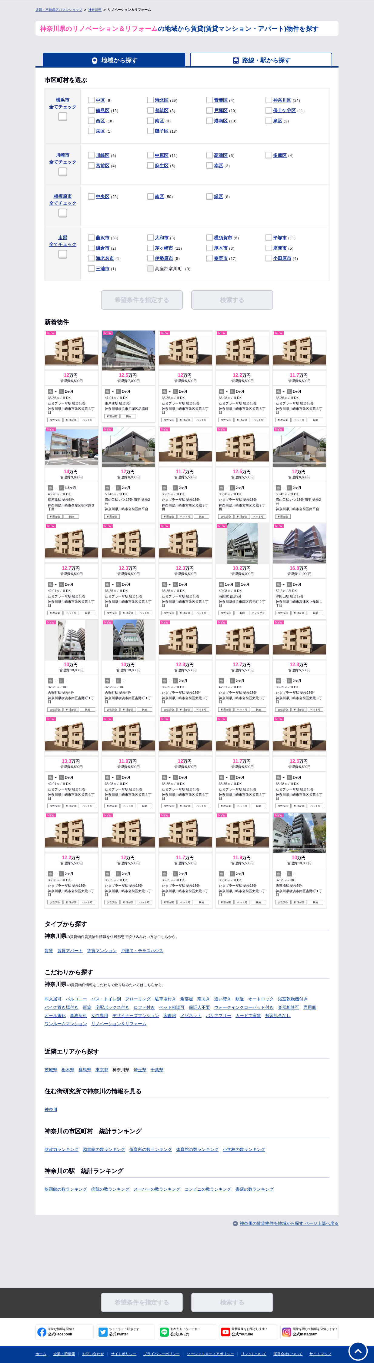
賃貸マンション (102, 950)
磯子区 (162, 131)
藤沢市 (102, 237)
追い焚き (222, 998)
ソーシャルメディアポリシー (210, 1354)
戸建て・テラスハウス (142, 950)
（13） (104, 111)
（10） (222, 111)
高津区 (221, 155)
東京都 (101, 1069)
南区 (159, 120)
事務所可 (78, 1015)
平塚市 (280, 237)
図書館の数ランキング (104, 1149)
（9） (101, 100)
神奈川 (51, 1109)
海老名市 (105, 258)
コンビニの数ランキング (208, 1189)
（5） (221, 155)
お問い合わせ (93, 1354)
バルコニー (76, 998)
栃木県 (68, 1069)
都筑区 (162, 110)
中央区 (102, 196)
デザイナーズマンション (135, 1015)
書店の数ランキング (254, 1189)
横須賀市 (223, 237)
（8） (219, 197)
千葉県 (157, 1069)
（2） (278, 121)
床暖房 (169, 1015)
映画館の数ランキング (66, 1189)
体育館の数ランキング (197, 1149)
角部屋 (186, 998)
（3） (162, 111)
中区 (100, 100)
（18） (102, 121)
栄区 (100, 131)
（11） (286, 111)
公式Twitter (124, 1331)
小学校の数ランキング (244, 1149)
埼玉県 (140, 1069)
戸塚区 (221, 110)
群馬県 (84, 1069)
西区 (100, 120)
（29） (163, 100)
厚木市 (221, 248)
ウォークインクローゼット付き (244, 1007)
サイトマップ (320, 1354)
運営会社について (287, 1354)
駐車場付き (165, 998)
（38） (104, 238)
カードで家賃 (248, 1015)
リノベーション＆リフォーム (118, 1023)
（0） (169, 269)
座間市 (280, 248)
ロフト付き (144, 1007)
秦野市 (221, 258)
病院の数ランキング (110, 1189)
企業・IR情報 (64, 1354)
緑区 (218, 196)
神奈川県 (95, 10)
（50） (161, 197)
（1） (101, 131)
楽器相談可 (288, 1007)
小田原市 (282, 258)
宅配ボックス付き (112, 1007)
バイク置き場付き (61, 1007)
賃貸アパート (70, 950)
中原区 (162, 155)
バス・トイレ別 (106, 998)
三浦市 (102, 268)
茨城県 (51, 1069)
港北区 (162, 100)
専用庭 (309, 1007)
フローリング (138, 998)
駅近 (239, 998)
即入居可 (53, 998)
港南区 (221, 120)
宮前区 (102, 165)
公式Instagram (315, 1331)
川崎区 (102, 155)
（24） (283, 100)
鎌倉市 (102, 248)
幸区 (218, 165)
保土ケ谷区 (284, 110)
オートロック (261, 998)
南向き (203, 998)
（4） (221, 100)
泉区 (277, 120)
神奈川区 (282, 100)
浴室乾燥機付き (293, 998)
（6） (103, 155)
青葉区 (221, 100)
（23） (104, 197)
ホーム (40, 1354)
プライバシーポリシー (161, 1354)
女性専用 (99, 1015)
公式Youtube (250, 1331)
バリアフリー (218, 1015)
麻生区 (162, 165)
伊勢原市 (164, 258)
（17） (222, 258)
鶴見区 (102, 110)
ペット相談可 (172, 1007)
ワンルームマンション (66, 1023)
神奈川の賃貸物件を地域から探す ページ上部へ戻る (289, 1223)
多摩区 (280, 155)
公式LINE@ (185, 1331)
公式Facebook (61, 1331)
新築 (87, 1007)
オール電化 (55, 1015)
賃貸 (49, 950)
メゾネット (191, 1015)
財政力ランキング (61, 1149)
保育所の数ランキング (150, 1149)
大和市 (162, 237)
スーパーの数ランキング (157, 1189)
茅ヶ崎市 (164, 248)
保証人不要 (199, 1007)
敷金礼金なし (278, 1015)
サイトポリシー (123, 1354)
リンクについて (253, 1354)
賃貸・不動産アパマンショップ (58, 10)
